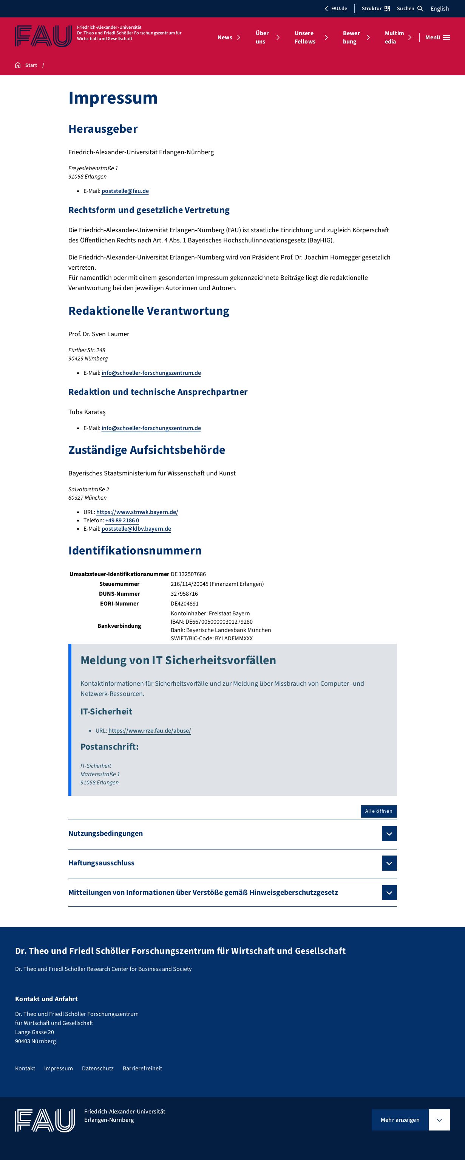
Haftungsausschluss (101, 863)
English (440, 9)
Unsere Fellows (305, 37)
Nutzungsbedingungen (105, 833)
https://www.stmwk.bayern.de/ (137, 512)
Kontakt (25, 1068)
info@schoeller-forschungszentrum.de (151, 373)
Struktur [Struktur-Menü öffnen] (376, 8)
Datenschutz (98, 1068)
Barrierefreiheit (142, 1068)
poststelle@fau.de (125, 191)
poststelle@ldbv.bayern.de (136, 529)
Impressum (58, 1068)
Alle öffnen (379, 811)
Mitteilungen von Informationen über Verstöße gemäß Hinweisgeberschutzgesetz (203, 892)
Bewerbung (351, 37)
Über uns (262, 37)
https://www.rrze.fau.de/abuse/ (149, 731)
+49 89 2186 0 (122, 520)
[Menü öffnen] (437, 37)
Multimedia (394, 37)
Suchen (410, 8)
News (225, 37)
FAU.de (336, 8)
